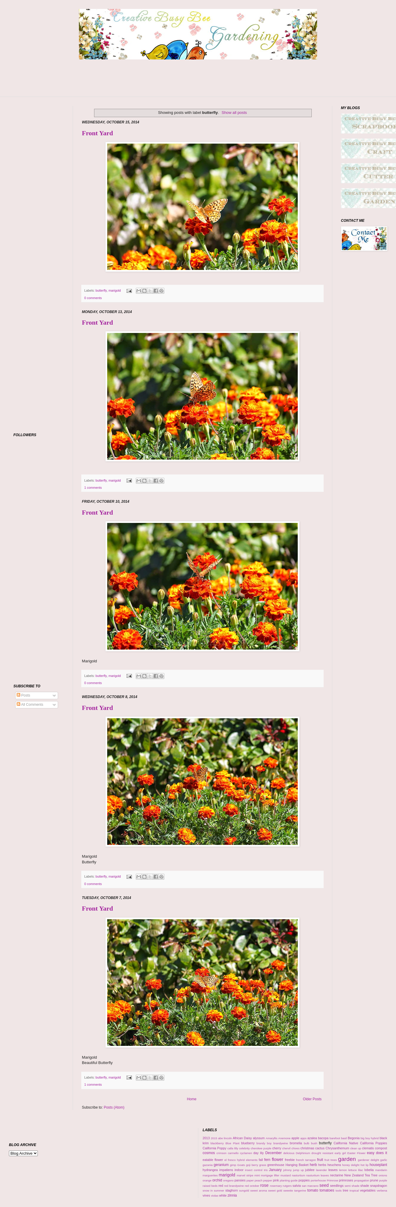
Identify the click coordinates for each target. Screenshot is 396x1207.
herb (313, 1165)
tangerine (300, 1190)
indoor (239, 1170)
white (223, 1195)
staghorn (231, 1190)
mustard (285, 1175)
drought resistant (322, 1153)
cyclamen (246, 1153)
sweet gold (275, 1190)
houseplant (378, 1165)
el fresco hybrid (234, 1160)
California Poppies (373, 1143)
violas (215, 1195)
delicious (288, 1153)
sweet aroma (258, 1190)
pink (276, 1180)
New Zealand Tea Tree (361, 1175)
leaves (333, 1170)
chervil (286, 1148)
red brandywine (234, 1185)
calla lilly (232, 1148)
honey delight (350, 1165)
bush (314, 1143)
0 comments (93, 298)
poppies (304, 1180)
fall (261, 1160)
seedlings (337, 1185)
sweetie (288, 1190)
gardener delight (368, 1160)
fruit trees (331, 1160)
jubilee (309, 1170)
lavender (321, 1170)
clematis (368, 1148)
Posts (23, 695)
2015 (214, 1138)
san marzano (310, 1185)
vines (206, 1195)
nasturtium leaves (317, 1175)
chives (295, 1148)
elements (252, 1160)
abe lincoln (225, 1138)
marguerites (210, 1175)
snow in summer (213, 1190)
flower (277, 1159)
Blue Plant (232, 1143)
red (221, 1185)
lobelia (369, 1170)
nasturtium (298, 1175)
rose (264, 1185)
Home (192, 1099)
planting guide (289, 1180)
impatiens (226, 1170)
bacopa (323, 1138)
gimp (233, 1165)
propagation (361, 1180)
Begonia (354, 1138)
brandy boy (264, 1143)
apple (295, 1138)
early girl (340, 1153)
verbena (382, 1190)
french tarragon (306, 1160)
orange (207, 1180)
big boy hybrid (370, 1138)
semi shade (351, 1185)
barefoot (335, 1138)
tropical (354, 1190)
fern (267, 1160)
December (273, 1153)
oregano (228, 1180)
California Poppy (215, 1148)
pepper (267, 1180)
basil (344, 1138)
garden (347, 1159)
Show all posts (234, 112)
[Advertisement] (198, 81)
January (275, 1170)
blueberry (248, 1143)
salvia (297, 1185)
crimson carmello (227, 1153)
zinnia (232, 1195)
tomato (312, 1190)
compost (381, 1148)
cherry (276, 1148)
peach (258, 1180)
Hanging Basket (297, 1165)
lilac (360, 1170)
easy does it (377, 1153)
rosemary (276, 1185)
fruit (320, 1160)
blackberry (217, 1143)
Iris (266, 1170)
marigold (114, 290)
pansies (239, 1180)
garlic (383, 1160)
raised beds (210, 1185)
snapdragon (378, 1185)
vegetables (367, 1190)
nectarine (336, 1175)
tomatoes (326, 1190)
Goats (241, 1165)
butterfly (101, 290)
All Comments (30, 704)
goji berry (252, 1165)
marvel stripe (245, 1175)
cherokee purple (261, 1148)
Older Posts (312, 1099)
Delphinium (303, 1153)
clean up (355, 1148)
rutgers (287, 1185)
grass (262, 1165)
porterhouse (318, 1180)
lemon (343, 1170)
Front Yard (97, 133)
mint (257, 1175)
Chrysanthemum (337, 1148)
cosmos (209, 1153)
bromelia (296, 1143)
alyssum (259, 1138)
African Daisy (242, 1138)
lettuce (352, 1170)
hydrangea (210, 1170)
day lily (258, 1153)
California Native (346, 1143)
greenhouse (275, 1165)
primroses (346, 1180)
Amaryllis (271, 1138)
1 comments (93, 487)
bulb (306, 1143)
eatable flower (213, 1160)
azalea (312, 1138)
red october (252, 1185)
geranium (221, 1165)
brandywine (280, 1143)
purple (383, 1180)
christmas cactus (312, 1148)
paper (250, 1180)
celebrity (244, 1148)
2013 (206, 1138)
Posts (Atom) (114, 1107)
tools (339, 1190)
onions (383, 1175)
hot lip (365, 1165)
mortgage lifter (270, 1175)
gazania (208, 1165)
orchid (217, 1180)
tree (345, 1190)
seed (324, 1185)
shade (364, 1185)
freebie (290, 1160)
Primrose (332, 1180)
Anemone (284, 1138)
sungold (244, 1190)
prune (374, 1180)
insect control (254, 1170)
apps (303, 1138)
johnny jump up (293, 1170)
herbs (322, 1165)
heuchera (334, 1165)
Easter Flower (356, 1153)
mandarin (381, 1170)
